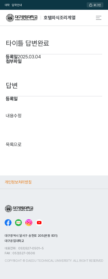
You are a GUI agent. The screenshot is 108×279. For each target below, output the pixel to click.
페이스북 (8, 222)
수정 (18, 115)
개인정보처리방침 (18, 182)
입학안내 (17, 5)
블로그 (18, 222)
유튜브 (39, 222)
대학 (7, 5)
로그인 (97, 5)
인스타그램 (28, 222)
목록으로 (14, 144)
